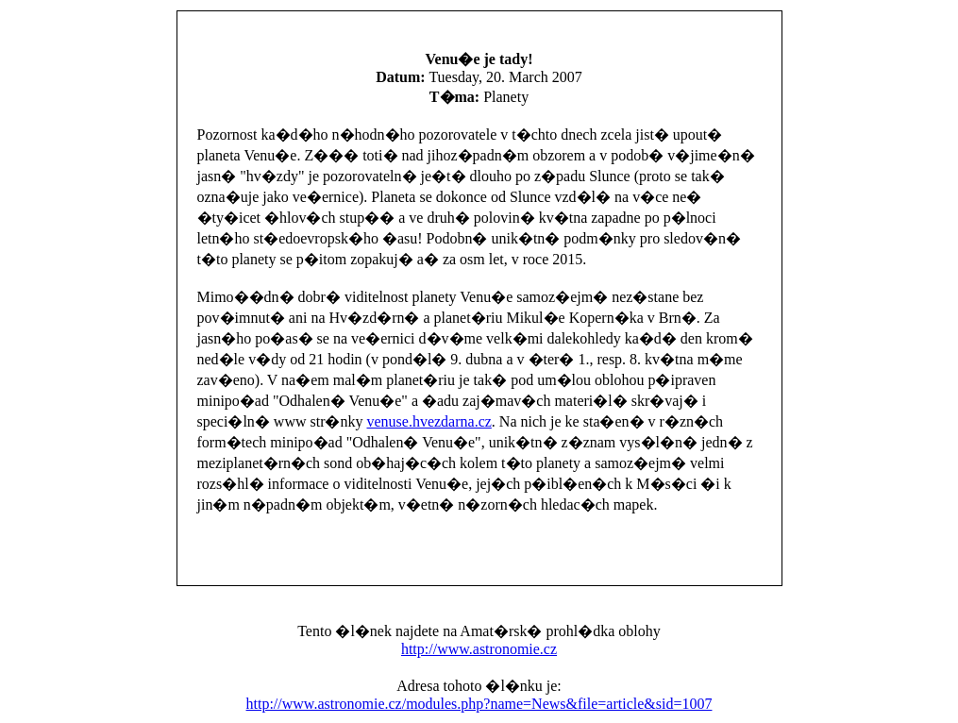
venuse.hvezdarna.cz (428, 421)
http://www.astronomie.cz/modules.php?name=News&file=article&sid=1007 (479, 704)
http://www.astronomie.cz (479, 649)
